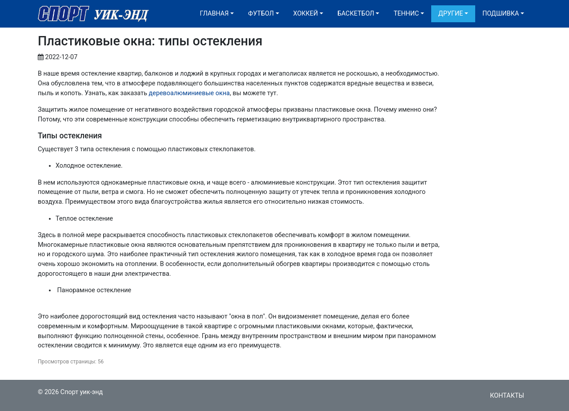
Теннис (406, 13)
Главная (214, 13)
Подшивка (500, 13)
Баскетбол (355, 13)
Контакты (507, 395)
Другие (450, 13)
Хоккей (305, 13)
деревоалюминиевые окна (189, 93)
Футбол (261, 13)
